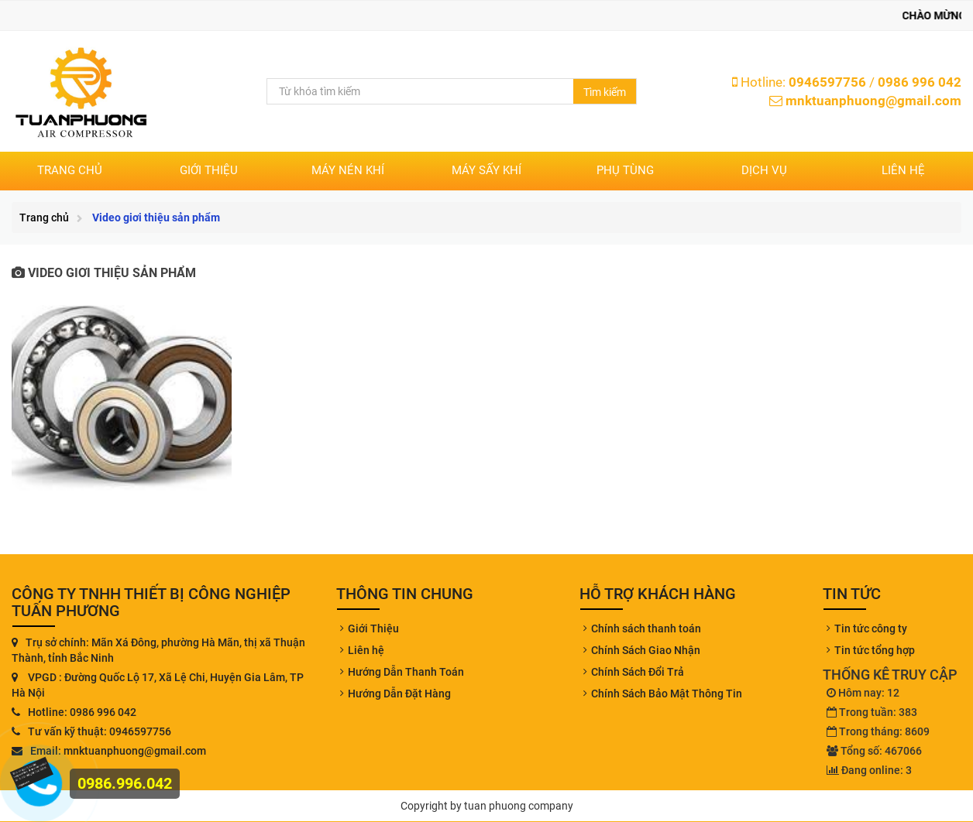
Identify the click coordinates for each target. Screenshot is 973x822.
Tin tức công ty (870, 628)
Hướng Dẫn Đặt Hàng (399, 693)
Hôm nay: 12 (863, 693)
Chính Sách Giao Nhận (645, 650)
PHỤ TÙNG (625, 170)
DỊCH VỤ (764, 170)
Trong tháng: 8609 (878, 731)
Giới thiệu (209, 170)
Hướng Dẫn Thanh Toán (406, 672)
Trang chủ (69, 170)
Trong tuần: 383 (872, 712)
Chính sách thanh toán (646, 628)
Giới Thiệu (373, 628)
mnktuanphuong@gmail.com (873, 100)
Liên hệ (903, 170)
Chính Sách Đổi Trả (637, 672)
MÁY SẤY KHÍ (486, 170)
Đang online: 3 (869, 770)
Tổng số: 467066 (874, 751)
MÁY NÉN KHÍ (347, 170)
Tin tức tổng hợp (874, 650)
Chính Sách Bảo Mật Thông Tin (666, 693)
